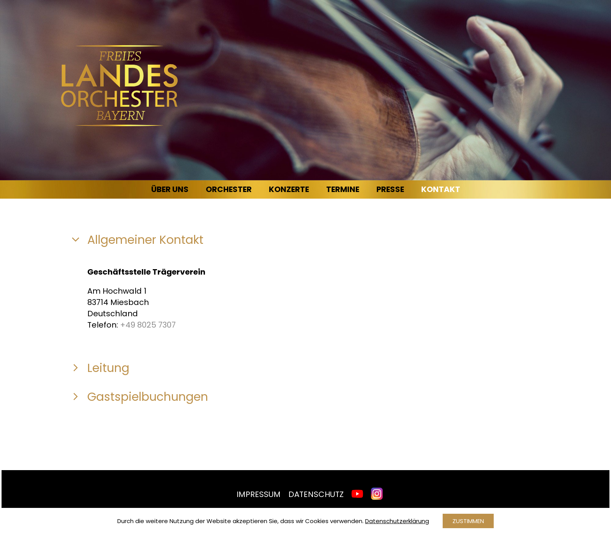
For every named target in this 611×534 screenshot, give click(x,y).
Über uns (170, 189)
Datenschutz (316, 494)
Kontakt (440, 189)
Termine (342, 189)
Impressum (259, 494)
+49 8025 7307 (148, 324)
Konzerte (289, 189)
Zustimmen (468, 521)
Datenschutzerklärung (397, 521)
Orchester (229, 189)
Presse (390, 189)
